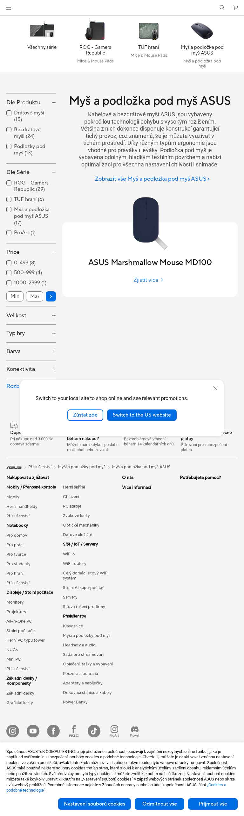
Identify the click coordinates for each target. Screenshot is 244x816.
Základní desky (20, 733)
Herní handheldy (21, 546)
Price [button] (12, 292)
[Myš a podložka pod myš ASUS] (202, 45)
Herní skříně (74, 527)
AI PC (185, 546)
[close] (215, 388)
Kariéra (129, 556)
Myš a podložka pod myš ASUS (141, 507)
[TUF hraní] (148, 45)
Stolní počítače (20, 671)
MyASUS (130, 689)
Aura (184, 594)
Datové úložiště (77, 575)
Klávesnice (73, 666)
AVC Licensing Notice (200, 565)
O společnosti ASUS (141, 527)
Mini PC (13, 699)
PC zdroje (72, 546)
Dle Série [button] (18, 213)
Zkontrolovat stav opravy (146, 613)
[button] (8, 7)
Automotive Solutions (200, 556)
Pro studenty (18, 604)
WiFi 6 (69, 594)
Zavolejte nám (135, 661)
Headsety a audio (79, 685)
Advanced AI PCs (196, 603)
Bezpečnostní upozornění (145, 670)
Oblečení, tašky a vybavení (88, 704)
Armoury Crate (194, 584)
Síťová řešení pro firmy (84, 647)
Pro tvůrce (16, 594)
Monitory (15, 642)
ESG (184, 527)
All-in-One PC (19, 661)
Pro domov (16, 575)
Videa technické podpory (146, 680)
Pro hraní (15, 613)
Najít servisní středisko (143, 622)
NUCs (12, 690)
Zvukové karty (76, 556)
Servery (70, 637)
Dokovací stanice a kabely (87, 732)
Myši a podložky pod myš (87, 675)
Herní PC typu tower (25, 680)
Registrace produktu (141, 632)
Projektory (16, 652)
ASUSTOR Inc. (135, 565)
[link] (122, 7)
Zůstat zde (85, 415)
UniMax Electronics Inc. (144, 584)
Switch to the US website (142, 415)
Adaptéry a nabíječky (83, 723)
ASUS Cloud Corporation (146, 575)
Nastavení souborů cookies (94, 804)
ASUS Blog (190, 575)
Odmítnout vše (159, 804)
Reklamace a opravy (141, 641)
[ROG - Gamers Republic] (95, 45)
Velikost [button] (16, 355)
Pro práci (15, 585)
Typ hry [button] (15, 374)
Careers (129, 537)
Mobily (12, 537)
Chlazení (71, 537)
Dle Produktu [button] (23, 142)
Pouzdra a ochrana (80, 713)
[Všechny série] (42, 45)
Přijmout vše (213, 804)
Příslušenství (18, 556)
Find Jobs (131, 594)
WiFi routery (74, 603)
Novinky (130, 546)
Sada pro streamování (83, 694)
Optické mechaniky (81, 565)
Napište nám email (139, 651)
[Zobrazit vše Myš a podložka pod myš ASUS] (152, 179)
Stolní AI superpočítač (84, 628)
